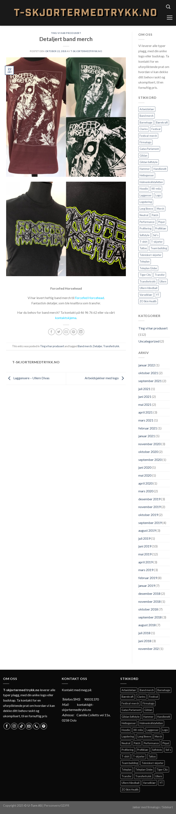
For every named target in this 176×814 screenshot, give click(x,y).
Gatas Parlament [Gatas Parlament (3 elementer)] (149, 148)
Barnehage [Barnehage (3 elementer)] (146, 122)
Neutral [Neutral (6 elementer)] (144, 215)
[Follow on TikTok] (21, 726)
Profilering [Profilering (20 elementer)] (145, 228)
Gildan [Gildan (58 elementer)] (143, 155)
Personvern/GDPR (56, 805)
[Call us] (36, 726)
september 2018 (150, 617)
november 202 (148, 649)
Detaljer (97, 346)
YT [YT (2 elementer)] (157, 294)
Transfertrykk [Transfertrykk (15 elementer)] (148, 281)
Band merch (85, 346)
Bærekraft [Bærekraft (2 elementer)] (162, 122)
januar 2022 (146, 365)
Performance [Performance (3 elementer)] (147, 222)
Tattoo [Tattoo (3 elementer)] (143, 248)
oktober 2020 (148, 452)
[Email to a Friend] (66, 331)
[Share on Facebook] (51, 331)
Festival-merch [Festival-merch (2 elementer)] (148, 135)
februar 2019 (147, 578)
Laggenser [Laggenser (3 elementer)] (146, 195)
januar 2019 (146, 585)
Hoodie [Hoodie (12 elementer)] (144, 188)
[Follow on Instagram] (14, 726)
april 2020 (145, 483)
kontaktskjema (65, 318)
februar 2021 (147, 428)
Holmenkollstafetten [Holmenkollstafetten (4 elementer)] (151, 182)
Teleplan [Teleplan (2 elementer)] (145, 261)
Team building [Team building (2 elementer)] (159, 248)
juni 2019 (144, 546)
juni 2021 (144, 396)
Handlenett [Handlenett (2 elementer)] (159, 168)
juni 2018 (144, 641)
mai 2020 (144, 475)
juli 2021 (144, 389)
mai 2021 (144, 404)
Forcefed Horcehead (89, 298)
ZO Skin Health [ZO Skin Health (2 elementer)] (148, 301)
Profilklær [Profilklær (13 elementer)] (160, 228)
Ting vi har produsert (66, 33)
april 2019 (145, 562)
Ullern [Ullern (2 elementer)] (162, 281)
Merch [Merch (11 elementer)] (160, 208)
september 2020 (150, 459)
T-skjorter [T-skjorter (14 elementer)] (157, 241)
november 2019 (149, 507)
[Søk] (168, 6)
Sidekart (167, 807)
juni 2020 (144, 467)
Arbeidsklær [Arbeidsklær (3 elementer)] (147, 109)
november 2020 (149, 444)
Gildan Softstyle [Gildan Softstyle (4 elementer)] (149, 162)
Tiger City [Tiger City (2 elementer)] (145, 274)
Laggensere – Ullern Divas (28, 378)
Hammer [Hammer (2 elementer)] (145, 168)
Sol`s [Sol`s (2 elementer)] (155, 235)
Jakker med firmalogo (146, 807)
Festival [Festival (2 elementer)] (155, 129)
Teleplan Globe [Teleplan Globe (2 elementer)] (148, 268)
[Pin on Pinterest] (73, 331)
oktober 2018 (148, 609)
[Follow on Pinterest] (43, 726)
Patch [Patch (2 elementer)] (155, 215)
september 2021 (150, 381)
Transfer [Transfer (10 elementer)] (160, 274)
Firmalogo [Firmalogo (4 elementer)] (145, 142)
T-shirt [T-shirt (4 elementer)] (143, 241)
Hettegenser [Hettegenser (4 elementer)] (147, 175)
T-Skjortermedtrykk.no (86, 51)
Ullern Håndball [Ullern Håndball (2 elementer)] (148, 288)
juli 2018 (144, 633)
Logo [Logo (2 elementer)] (158, 195)
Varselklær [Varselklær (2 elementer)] (146, 294)
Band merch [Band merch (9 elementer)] (146, 115)
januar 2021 (146, 436)
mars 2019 (145, 570)
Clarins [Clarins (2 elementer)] (144, 129)
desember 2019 (149, 499)
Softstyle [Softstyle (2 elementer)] (144, 235)
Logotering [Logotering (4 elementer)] (146, 202)
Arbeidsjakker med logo (105, 378)
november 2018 (149, 601)
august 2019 (147, 530)
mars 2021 (145, 420)
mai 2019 (144, 554)
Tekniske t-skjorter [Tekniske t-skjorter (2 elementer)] (150, 255)
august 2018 (147, 625)
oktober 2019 (148, 515)
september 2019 (150, 523)
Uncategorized (148, 341)
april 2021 (145, 412)
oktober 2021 (148, 373)
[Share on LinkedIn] (81, 331)
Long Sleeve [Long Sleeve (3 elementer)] (146, 208)
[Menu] (169, 17)
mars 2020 (145, 491)
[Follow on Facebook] (6, 726)
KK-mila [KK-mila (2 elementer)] (156, 188)
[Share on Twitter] (58, 331)
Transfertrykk (111, 346)
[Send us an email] (29, 726)
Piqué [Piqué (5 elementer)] (161, 222)
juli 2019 (144, 538)
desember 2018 (149, 593)
